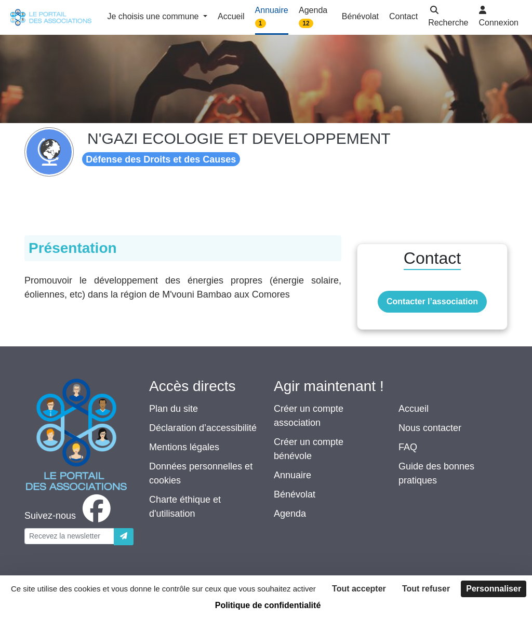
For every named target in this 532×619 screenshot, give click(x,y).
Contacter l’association (432, 301)
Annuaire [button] (271, 17)
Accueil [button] (231, 16)
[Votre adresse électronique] (69, 536)
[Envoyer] (124, 536)
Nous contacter (429, 428)
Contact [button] (403, 16)
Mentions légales (184, 447)
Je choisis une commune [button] (154, 16)
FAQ (407, 447)
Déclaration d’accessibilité (203, 428)
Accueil (413, 408)
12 (305, 23)
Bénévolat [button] (360, 16)
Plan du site (173, 408)
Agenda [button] (313, 17)
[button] (448, 17)
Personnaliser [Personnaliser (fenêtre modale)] (493, 588)
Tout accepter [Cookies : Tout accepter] (359, 588)
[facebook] (69, 515)
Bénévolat (294, 494)
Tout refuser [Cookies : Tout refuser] (426, 588)
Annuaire (292, 475)
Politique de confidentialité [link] (268, 605)
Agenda (290, 513)
